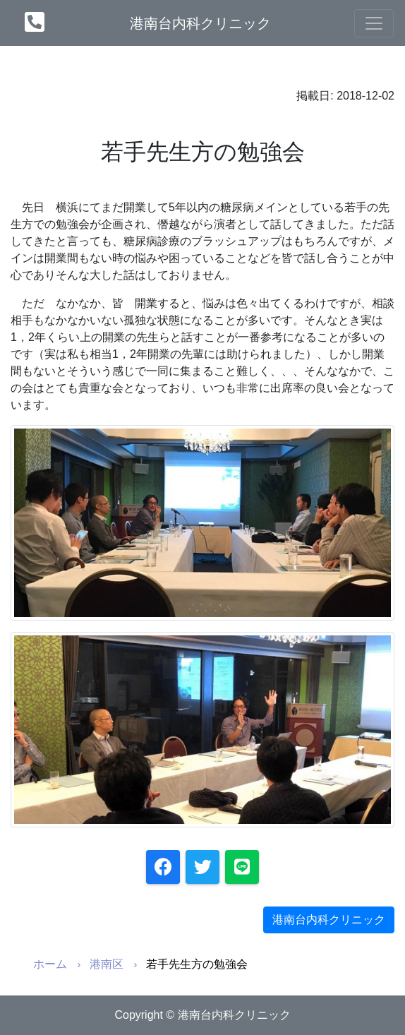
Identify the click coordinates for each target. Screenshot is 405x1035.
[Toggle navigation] (374, 23)
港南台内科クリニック (200, 23)
